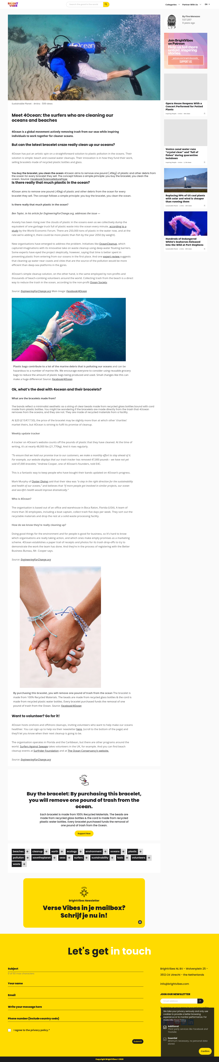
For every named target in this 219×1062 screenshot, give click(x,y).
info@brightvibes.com (174, 984)
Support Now (84, 833)
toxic (120, 857)
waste (16, 864)
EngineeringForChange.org (36, 291)
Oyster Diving (40, 481)
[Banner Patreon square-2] (185, 50)
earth (54, 851)
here (79, 729)
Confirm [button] (205, 1051)
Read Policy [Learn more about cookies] (180, 1020)
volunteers (138, 857)
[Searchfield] (84, 4)
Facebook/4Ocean (76, 291)
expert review (111, 256)
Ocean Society (98, 282)
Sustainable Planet (21, 103)
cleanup (37, 851)
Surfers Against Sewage (34, 746)
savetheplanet (42, 857)
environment (94, 851)
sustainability (100, 857)
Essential (172, 1038)
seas (62, 857)
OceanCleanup (108, 243)
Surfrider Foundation (46, 750)
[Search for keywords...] (106, 4)
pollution (18, 857)
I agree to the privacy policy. (31, 1030)
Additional (173, 1026)
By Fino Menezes (191, 16)
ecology (72, 851)
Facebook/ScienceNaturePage (48, 179)
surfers (78, 857)
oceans (115, 851)
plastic (132, 851)
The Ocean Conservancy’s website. (88, 750)
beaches (18, 851)
